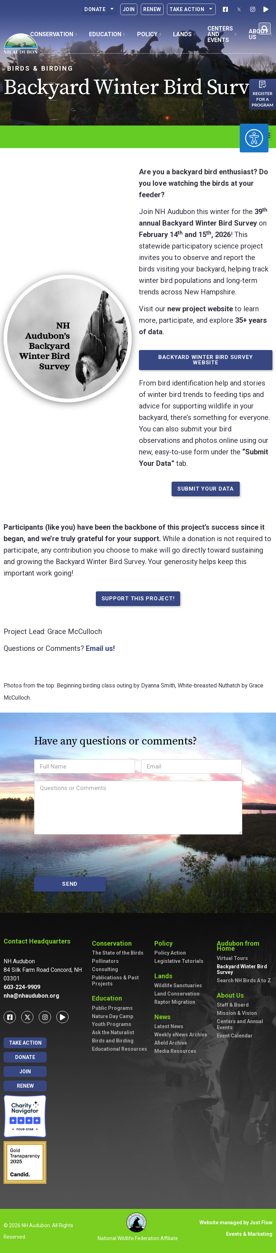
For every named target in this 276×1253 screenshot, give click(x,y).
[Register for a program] (262, 84)
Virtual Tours (232, 958)
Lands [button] (184, 34)
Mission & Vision (237, 1013)
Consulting (105, 969)
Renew (152, 9)
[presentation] (88, 856)
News (164, 1017)
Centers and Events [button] (222, 34)
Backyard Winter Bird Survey (242, 969)
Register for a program (262, 99)
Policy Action (170, 953)
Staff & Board (233, 1005)
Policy (165, 943)
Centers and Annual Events (240, 1024)
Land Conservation (177, 994)
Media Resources (175, 1051)
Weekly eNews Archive (180, 1034)
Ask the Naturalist (113, 1032)
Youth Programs (111, 1024)
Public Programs (112, 1008)
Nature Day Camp (112, 1016)
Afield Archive (170, 1043)
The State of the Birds (118, 953)
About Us (232, 995)
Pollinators (105, 961)
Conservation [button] (53, 34)
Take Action (191, 9)
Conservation (113, 943)
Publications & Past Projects (115, 981)
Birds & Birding (40, 68)
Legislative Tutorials (179, 961)
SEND (70, 884)
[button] (265, 28)
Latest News (168, 1026)
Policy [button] (149, 34)
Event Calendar (235, 1036)
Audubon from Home (244, 946)
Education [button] (107, 34)
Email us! (100, 648)
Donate (99, 9)
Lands (165, 976)
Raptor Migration (174, 1002)
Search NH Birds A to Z (244, 980)
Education (109, 998)
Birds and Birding (113, 1041)
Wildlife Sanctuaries (178, 985)
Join (129, 9)
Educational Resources (119, 1049)
